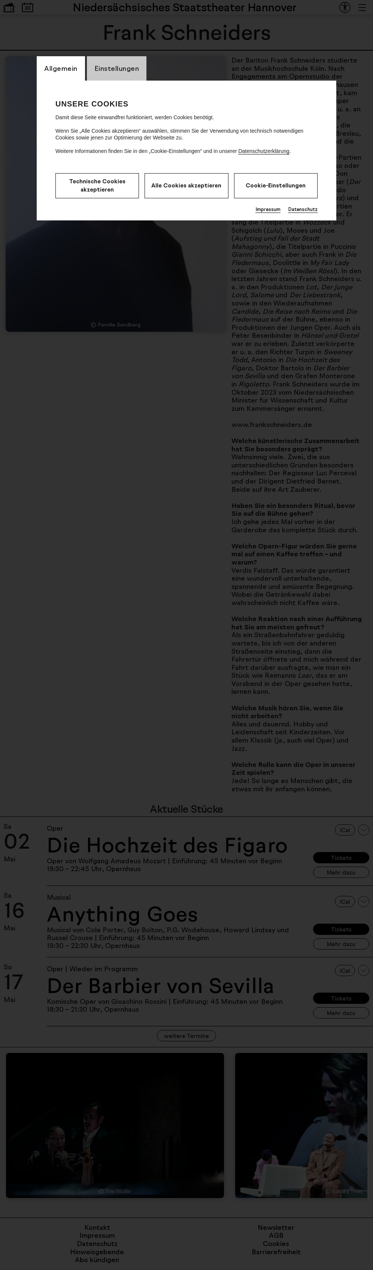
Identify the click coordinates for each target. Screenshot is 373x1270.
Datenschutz (303, 209)
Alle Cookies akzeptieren (186, 185)
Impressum (267, 209)
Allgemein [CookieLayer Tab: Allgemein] (61, 68)
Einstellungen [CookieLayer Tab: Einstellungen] (116, 68)
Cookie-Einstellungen (276, 185)
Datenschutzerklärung (263, 151)
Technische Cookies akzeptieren (97, 185)
